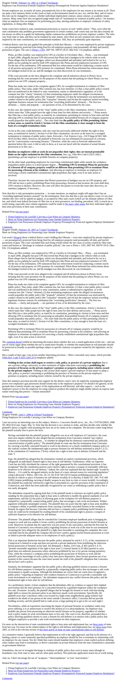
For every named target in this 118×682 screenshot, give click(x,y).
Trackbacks (52, 3)
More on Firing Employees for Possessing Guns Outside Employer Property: (44, 219)
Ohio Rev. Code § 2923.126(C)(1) (19, 357)
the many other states (75, 204)
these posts (98, 624)
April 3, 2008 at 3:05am (29, 414)
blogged (18, 237)
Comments (7, 227)
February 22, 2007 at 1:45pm (32, 3)
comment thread (14, 342)
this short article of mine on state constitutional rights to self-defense (71, 629)
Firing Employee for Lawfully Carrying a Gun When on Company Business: (44, 216)
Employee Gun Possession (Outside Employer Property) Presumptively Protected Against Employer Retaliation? (61, 407)
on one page (22, 211)
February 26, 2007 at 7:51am (32, 229)
